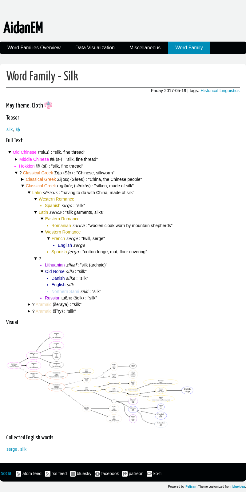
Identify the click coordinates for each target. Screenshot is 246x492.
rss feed (59, 473)
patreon (136, 473)
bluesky (84, 473)
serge (11, 449)
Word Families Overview (34, 47)
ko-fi (157, 473)
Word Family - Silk (42, 77)
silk (9, 129)
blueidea (238, 486)
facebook (110, 473)
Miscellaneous (145, 47)
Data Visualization (95, 47)
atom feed (32, 473)
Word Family (189, 47)
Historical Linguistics (220, 90)
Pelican (190, 486)
